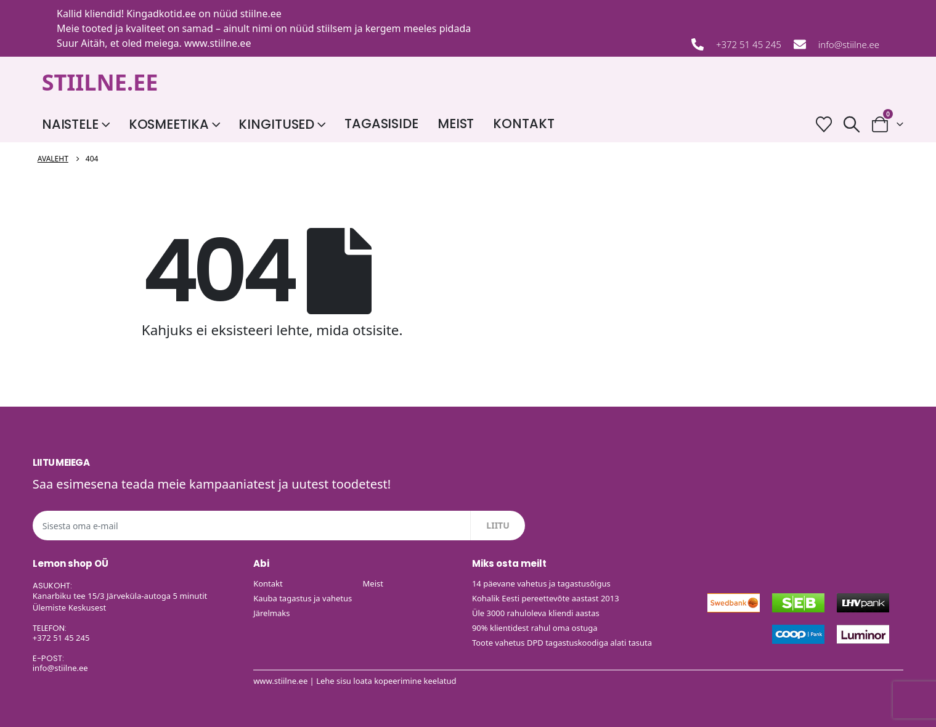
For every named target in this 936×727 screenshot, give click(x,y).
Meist (455, 123)
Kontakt (523, 123)
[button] (851, 124)
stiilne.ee (261, 13)
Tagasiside (381, 123)
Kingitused (276, 124)
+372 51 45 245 (748, 44)
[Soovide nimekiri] (824, 124)
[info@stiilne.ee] (800, 44)
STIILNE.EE (100, 82)
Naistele (70, 124)
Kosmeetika (169, 124)
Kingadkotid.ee (161, 13)
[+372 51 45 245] (697, 44)
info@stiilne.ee (848, 44)
